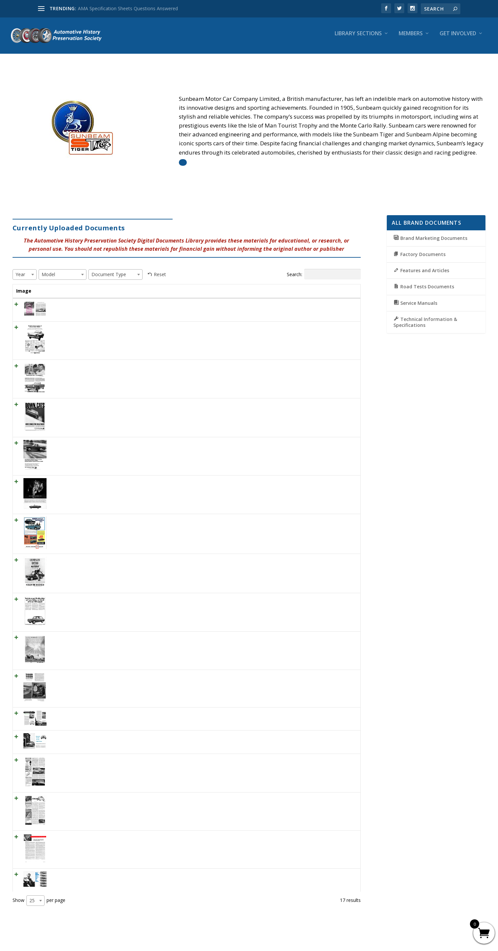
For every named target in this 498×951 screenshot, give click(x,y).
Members (411, 38)
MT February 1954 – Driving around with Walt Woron (102, 838)
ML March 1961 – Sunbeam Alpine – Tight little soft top (105, 305)
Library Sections (358, 38)
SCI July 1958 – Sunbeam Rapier (80, 714)
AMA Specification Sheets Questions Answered (128, 8)
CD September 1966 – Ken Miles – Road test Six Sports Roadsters (116, 875)
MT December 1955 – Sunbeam (80, 761)
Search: (324, 268)
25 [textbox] (32, 901)
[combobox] (25, 268)
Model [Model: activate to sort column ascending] (256, 285)
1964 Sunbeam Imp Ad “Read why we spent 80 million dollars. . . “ (115, 600)
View (344, 307)
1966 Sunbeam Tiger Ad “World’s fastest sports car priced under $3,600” (123, 328)
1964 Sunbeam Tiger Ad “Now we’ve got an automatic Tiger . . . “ (115, 482)
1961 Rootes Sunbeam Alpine (77, 638)
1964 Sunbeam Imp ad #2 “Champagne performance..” (104, 561)
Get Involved (458, 38)
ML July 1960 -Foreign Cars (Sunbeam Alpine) (94, 799)
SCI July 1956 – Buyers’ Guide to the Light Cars (95, 738)
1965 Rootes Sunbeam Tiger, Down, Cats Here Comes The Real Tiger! (121, 405)
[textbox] (22, 268)
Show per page (39, 901)
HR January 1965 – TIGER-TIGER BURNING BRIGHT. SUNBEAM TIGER (120, 677)
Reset (160, 268)
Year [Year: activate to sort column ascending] (232, 285)
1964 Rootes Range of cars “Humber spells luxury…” (101, 521)
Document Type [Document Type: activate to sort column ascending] (295, 288)
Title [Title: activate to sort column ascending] (51, 285)
